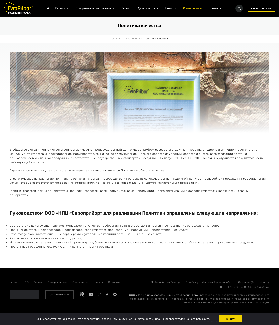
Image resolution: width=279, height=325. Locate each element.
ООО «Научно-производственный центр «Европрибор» (163, 295)
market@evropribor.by (253, 282)
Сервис (38, 282)
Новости (98, 282)
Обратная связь (59, 294)
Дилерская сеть (57, 282)
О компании (132, 38)
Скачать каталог (261, 8)
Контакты (114, 282)
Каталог (15, 282)
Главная (116, 38)
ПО (27, 282)
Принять (230, 319)
